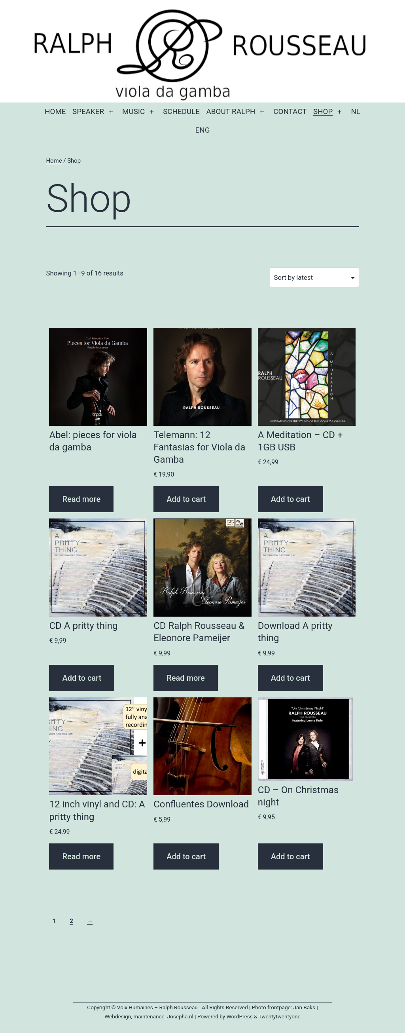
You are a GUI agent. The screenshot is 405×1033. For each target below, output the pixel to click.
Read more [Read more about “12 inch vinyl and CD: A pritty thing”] (81, 856)
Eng (202, 130)
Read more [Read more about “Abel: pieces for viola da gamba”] (81, 499)
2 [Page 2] (71, 921)
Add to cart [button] (186, 499)
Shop (323, 111)
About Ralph (230, 111)
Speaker (88, 111)
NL (355, 111)
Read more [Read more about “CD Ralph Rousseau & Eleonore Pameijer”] (186, 678)
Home (55, 111)
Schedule (181, 111)
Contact (290, 111)
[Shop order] (314, 278)
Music (133, 111)
